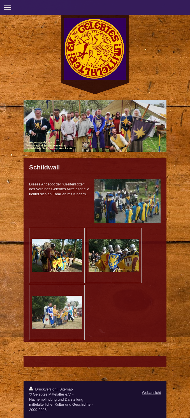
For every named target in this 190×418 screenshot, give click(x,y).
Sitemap (66, 389)
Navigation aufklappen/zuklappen (95, 7)
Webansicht (151, 393)
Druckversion (43, 389)
